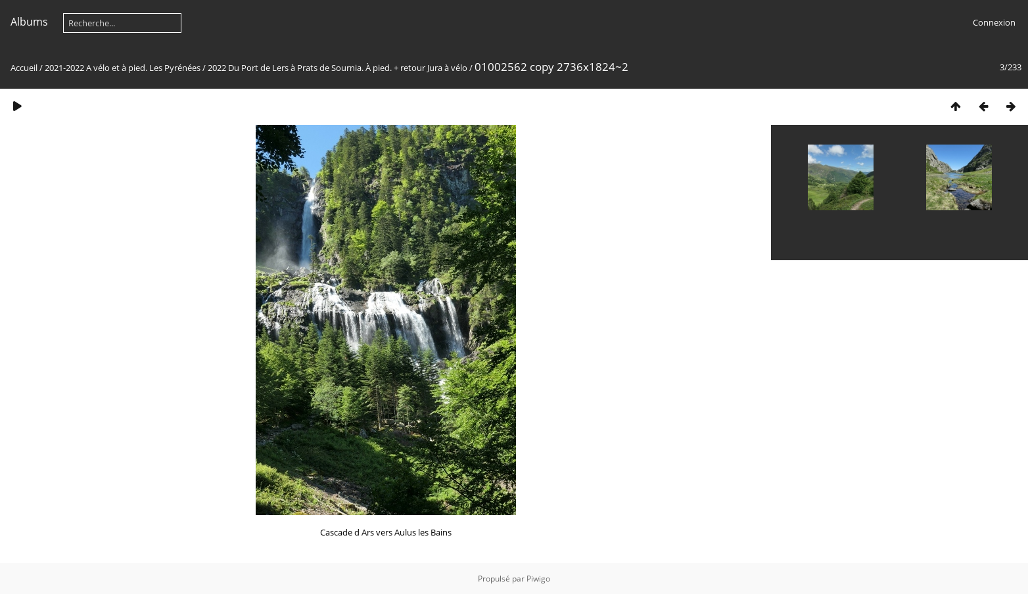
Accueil (24, 68)
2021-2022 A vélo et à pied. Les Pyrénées (122, 68)
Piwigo (538, 578)
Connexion (994, 22)
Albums (29, 21)
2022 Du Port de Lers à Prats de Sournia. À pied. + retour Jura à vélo (337, 68)
